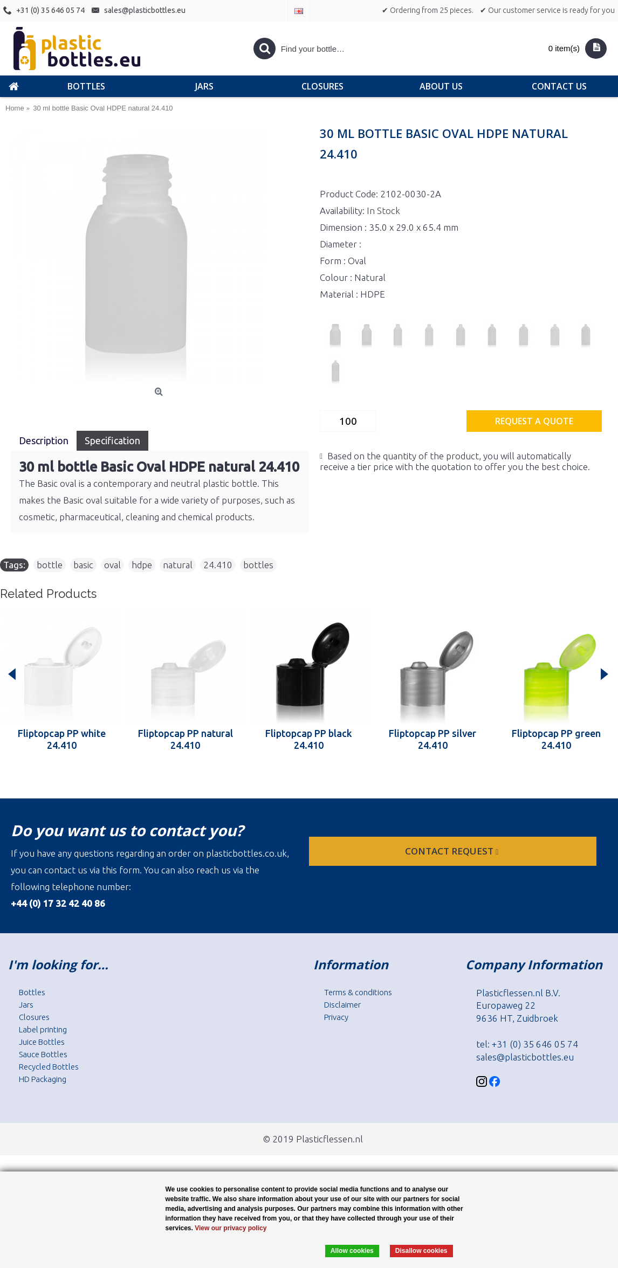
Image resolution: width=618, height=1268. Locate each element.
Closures (34, 1017)
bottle (50, 565)
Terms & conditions (358, 992)
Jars (26, 1004)
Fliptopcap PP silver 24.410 (432, 739)
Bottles (32, 992)
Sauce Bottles (43, 1054)
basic (83, 565)
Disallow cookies (421, 1251)
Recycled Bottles (49, 1066)
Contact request (452, 851)
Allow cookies (352, 1251)
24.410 (217, 565)
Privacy (336, 1017)
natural (178, 565)
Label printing (43, 1029)
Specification (112, 440)
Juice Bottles (42, 1041)
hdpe (142, 565)
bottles (258, 565)
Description (43, 440)
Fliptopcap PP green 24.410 (556, 739)
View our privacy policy (230, 1228)
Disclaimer (342, 1004)
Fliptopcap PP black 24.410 (308, 739)
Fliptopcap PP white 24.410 (62, 739)
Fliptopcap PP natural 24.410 (185, 739)
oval (112, 565)
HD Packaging (42, 1079)
